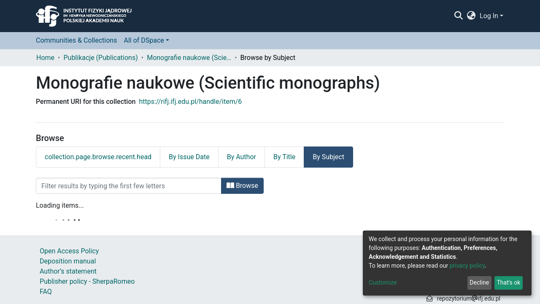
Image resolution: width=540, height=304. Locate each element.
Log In (489, 16)
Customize (383, 282)
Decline (479, 282)
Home (45, 58)
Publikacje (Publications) (100, 58)
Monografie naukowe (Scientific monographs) (189, 58)
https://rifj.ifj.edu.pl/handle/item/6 (190, 102)
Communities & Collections (76, 40)
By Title (284, 157)
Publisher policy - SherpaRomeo (87, 281)
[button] (471, 16)
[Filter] (128, 186)
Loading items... (60, 205)
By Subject (328, 157)
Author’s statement (68, 271)
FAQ (46, 292)
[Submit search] (458, 16)
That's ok (508, 282)
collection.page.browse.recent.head (98, 157)
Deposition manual (68, 261)
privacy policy (467, 265)
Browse (242, 186)
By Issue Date (189, 157)
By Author (241, 157)
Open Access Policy (69, 251)
